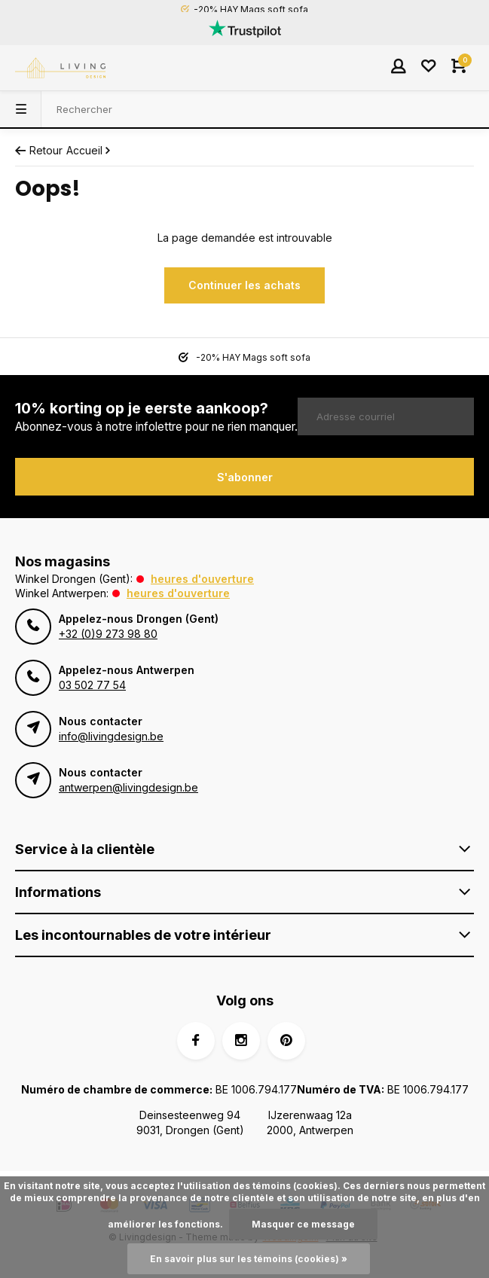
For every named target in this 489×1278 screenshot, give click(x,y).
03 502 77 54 (92, 685)
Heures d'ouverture (202, 578)
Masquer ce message (303, 1224)
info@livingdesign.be (111, 736)
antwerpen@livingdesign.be (128, 787)
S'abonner (245, 477)
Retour (39, 150)
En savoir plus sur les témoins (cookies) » (248, 1258)
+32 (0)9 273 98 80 (108, 633)
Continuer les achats (244, 285)
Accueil (89, 150)
